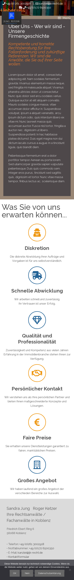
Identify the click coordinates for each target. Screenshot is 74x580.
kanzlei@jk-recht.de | (51, 3)
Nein (27, 573)
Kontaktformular (18, 556)
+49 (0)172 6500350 (35, 7)
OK (14, 573)
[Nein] (69, 569)
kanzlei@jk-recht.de (30, 552)
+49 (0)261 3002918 (31, 544)
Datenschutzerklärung (49, 573)
